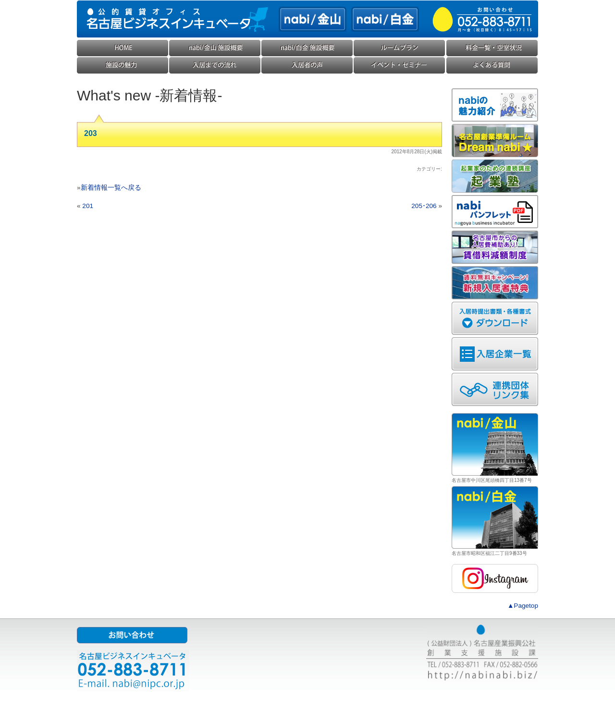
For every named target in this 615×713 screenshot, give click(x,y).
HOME (123, 48)
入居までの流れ (215, 65)
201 (87, 205)
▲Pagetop (522, 605)
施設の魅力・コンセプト (123, 65)
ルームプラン (400, 48)
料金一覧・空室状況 (492, 48)
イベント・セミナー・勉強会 (400, 65)
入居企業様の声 (307, 65)
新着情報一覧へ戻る (111, 187)
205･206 (423, 205)
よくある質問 (492, 65)
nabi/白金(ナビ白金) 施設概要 (307, 48)
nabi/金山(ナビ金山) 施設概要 (215, 48)
